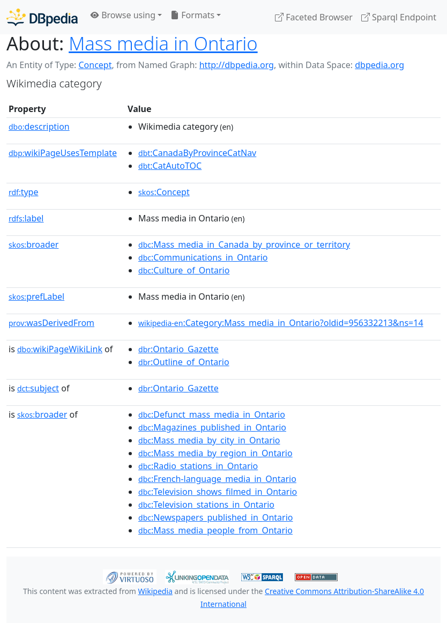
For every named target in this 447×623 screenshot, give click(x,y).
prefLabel (36, 296)
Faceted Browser (314, 17)
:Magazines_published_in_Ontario (212, 427)
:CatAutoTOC (170, 166)
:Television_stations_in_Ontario (206, 504)
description (39, 126)
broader (33, 244)
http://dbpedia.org (236, 65)
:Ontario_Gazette (178, 349)
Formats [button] (192, 15)
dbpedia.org (379, 65)
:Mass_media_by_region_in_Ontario (215, 453)
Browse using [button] (123, 15)
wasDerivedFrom (51, 323)
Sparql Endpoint (398, 17)
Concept (94, 65)
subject (38, 388)
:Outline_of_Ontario (183, 362)
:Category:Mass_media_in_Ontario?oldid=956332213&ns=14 (280, 323)
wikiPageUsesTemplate (63, 153)
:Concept (164, 192)
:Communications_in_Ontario (202, 257)
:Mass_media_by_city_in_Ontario (209, 440)
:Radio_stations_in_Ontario (198, 466)
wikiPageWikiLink (59, 349)
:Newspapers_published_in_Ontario (215, 517)
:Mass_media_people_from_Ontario (215, 530)
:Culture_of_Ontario (183, 270)
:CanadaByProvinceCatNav (197, 153)
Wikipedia (155, 591)
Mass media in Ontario (163, 43)
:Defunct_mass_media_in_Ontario (211, 414)
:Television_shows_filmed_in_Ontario (217, 492)
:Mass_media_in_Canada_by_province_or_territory (244, 244)
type (24, 192)
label (26, 218)
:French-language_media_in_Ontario (217, 479)
